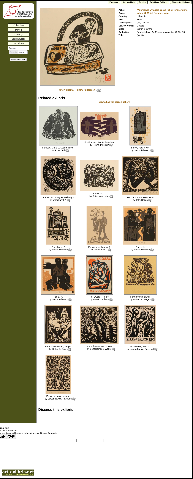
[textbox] (18, 48)
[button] (13, 52)
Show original (66, 90)
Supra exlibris (128, 2)
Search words (18, 39)
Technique (18, 43)
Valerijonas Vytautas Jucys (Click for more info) (162, 10)
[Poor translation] (11, 436)
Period (18, 30)
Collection (18, 25)
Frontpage (113, 2)
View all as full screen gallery (115, 102)
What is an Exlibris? (159, 2)
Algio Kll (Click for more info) (153, 13)
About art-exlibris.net (181, 2)
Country (18, 34)
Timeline (142, 2)
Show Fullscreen (86, 90)
